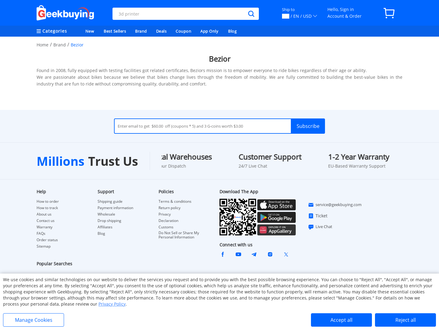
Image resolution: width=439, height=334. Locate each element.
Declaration (168, 221)
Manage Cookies (33, 320)
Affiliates (105, 227)
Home (42, 45)
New (89, 31)
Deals (161, 31)
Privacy (165, 214)
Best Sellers (115, 31)
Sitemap (44, 246)
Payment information (115, 208)
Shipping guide (110, 201)
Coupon (183, 31)
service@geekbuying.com (335, 205)
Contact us (46, 221)
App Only (209, 31)
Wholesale (106, 214)
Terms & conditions (175, 201)
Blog (232, 31)
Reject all (405, 320)
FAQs (41, 233)
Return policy (169, 208)
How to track (47, 208)
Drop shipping (109, 221)
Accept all (341, 320)
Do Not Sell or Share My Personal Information (179, 235)
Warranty (44, 227)
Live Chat (320, 227)
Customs (166, 227)
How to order (48, 201)
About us (44, 214)
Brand (141, 31)
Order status (47, 240)
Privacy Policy (112, 304)
